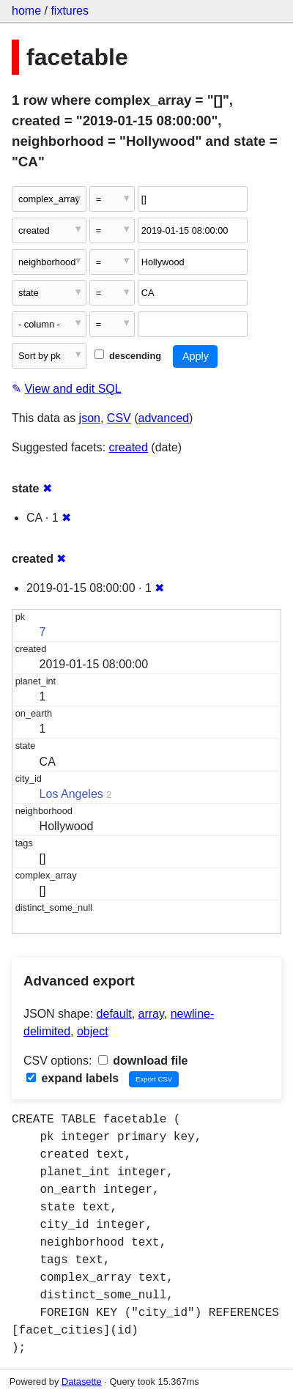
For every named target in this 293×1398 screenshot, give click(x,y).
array (151, 1013)
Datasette (82, 1381)
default (114, 1013)
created (128, 447)
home (26, 10)
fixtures (70, 10)
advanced (163, 418)
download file (143, 1060)
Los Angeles (71, 794)
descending (127, 355)
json (89, 418)
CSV (119, 418)
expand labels (72, 1078)
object (92, 1031)
